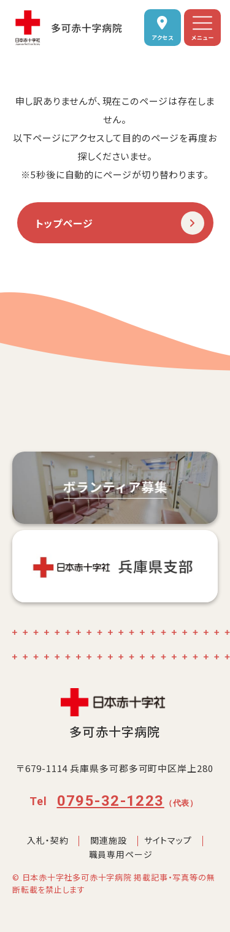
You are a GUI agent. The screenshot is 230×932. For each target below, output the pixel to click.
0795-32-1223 (110, 800)
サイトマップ (168, 840)
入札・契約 (47, 840)
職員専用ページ (121, 854)
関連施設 (108, 840)
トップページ (65, 223)
